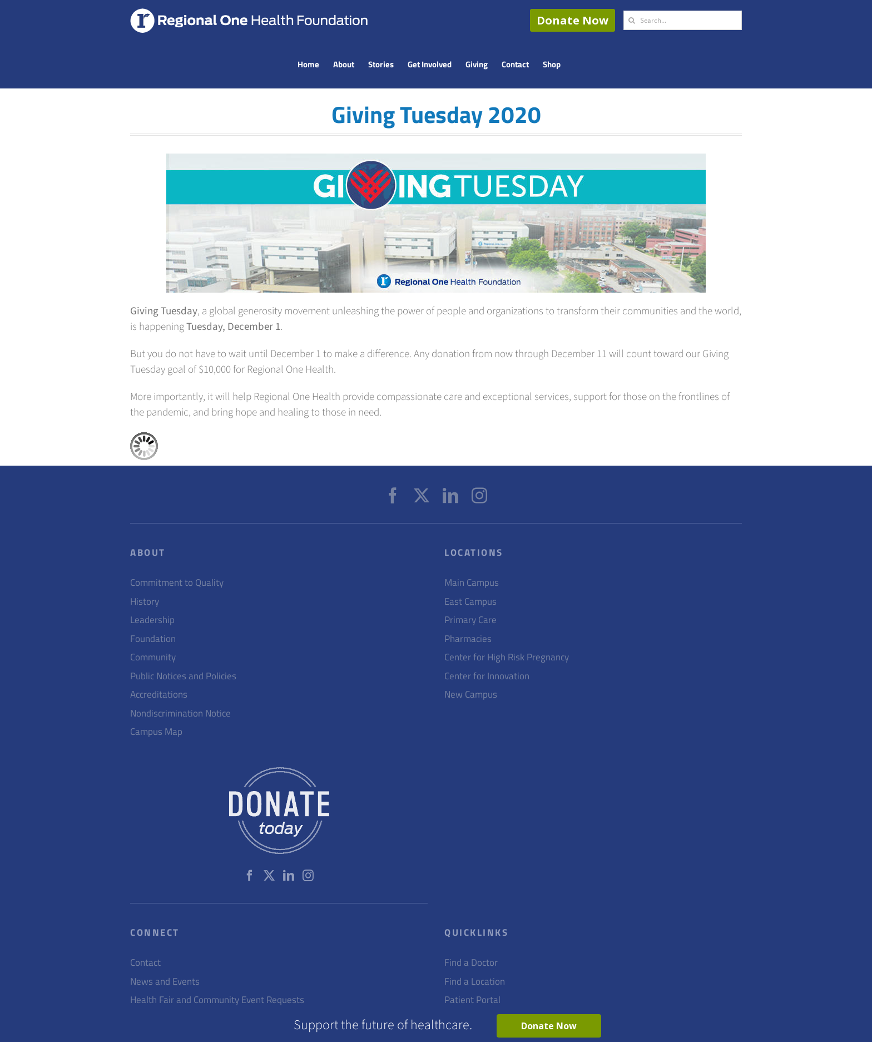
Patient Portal (472, 1000)
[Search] (631, 20)
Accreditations (158, 695)
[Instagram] (479, 495)
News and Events (165, 982)
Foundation (153, 639)
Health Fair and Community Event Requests (217, 1000)
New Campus (470, 695)
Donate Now (572, 20)
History (144, 602)
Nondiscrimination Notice (180, 713)
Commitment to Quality (177, 583)
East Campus (470, 602)
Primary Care (470, 620)
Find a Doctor (471, 963)
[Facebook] (392, 495)
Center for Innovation (486, 676)
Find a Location (474, 982)
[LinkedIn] (450, 495)
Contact (145, 963)
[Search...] (682, 20)
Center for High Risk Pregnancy (506, 657)
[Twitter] (421, 495)
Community (153, 657)
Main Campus (471, 583)
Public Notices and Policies (183, 676)
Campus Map (156, 732)
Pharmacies (468, 639)
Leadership (152, 620)
